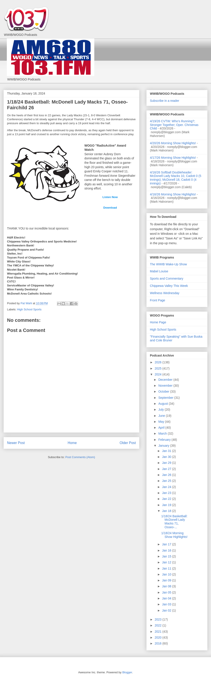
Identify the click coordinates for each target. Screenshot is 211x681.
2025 (158, 368)
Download (110, 207)
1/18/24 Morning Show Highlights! (174, 535)
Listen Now (110, 197)
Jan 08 (167, 586)
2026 (158, 362)
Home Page (158, 322)
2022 (158, 625)
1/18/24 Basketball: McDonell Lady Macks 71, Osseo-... (174, 521)
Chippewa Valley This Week (169, 286)
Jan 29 (167, 462)
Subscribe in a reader (164, 100)
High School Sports (29, 309)
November (165, 385)
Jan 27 (167, 469)
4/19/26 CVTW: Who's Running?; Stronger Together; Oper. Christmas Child (174, 124)
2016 (158, 643)
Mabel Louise (159, 271)
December (165, 379)
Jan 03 (167, 604)
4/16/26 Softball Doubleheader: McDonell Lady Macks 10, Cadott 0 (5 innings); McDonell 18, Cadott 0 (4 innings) (175, 178)
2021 (158, 631)
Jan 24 (167, 487)
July (161, 409)
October (164, 391)
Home (72, 443)
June (162, 415)
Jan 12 (167, 562)
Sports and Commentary (166, 278)
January (164, 445)
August (163, 403)
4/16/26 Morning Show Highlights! (173, 194)
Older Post (128, 443)
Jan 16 (167, 550)
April (161, 427)
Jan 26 (167, 475)
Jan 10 (167, 574)
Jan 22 (167, 499)
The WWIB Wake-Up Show (168, 264)
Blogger (127, 672)
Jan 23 (167, 493)
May (161, 421)
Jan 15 (167, 556)
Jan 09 (167, 580)
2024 (158, 374)
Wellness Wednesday (164, 293)
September (166, 397)
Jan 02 (167, 610)
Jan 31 (167, 451)
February (164, 439)
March (163, 433)
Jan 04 (167, 598)
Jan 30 (167, 457)
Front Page (157, 300)
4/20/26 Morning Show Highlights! (173, 143)
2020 (158, 637)
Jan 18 (167, 511)
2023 (158, 619)
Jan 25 (167, 481)
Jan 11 (167, 568)
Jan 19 (167, 505)
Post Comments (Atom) (80, 457)
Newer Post (16, 443)
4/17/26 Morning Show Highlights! (173, 157)
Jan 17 (167, 544)
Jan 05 (167, 592)
